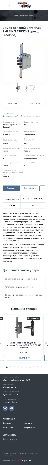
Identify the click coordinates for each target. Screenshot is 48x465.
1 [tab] (6, 367)
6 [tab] (26, 367)
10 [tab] (42, 367)
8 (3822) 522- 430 (10, 395)
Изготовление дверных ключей (19, 287)
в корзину (34, 103)
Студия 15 (26, 460)
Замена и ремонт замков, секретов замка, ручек (23, 296)
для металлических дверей (31, 116)
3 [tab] (14, 367)
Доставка (7, 423)
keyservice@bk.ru (10, 402)
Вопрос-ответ (30, 427)
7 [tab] (29, 367)
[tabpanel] (24, 61)
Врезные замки (27, 15)
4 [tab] (18, 367)
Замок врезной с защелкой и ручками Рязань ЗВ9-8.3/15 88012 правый (24, 345)
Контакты (28, 423)
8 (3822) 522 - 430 (10, 387)
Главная (16, 15)
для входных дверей (10, 116)
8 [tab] (33, 367)
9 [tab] (37, 367)
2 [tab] (10, 367)
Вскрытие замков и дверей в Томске (21, 279)
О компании (8, 427)
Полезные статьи (10, 439)
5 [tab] (22, 367)
